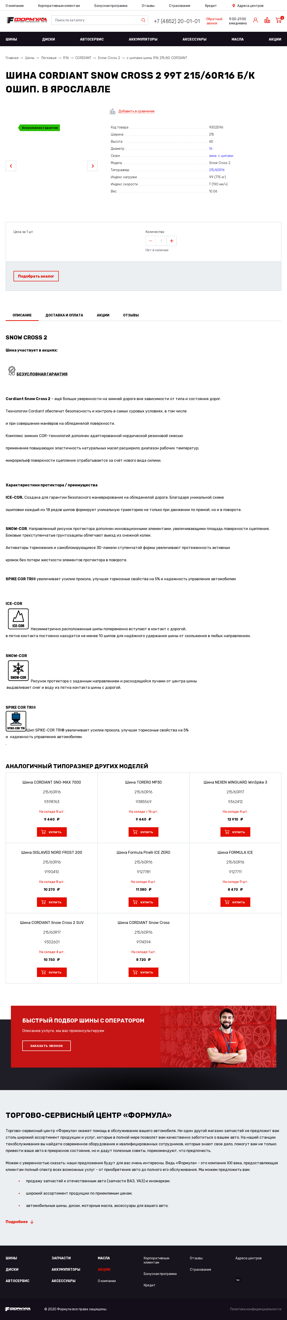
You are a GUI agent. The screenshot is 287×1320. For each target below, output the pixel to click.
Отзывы (148, 6)
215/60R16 (216, 170)
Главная (12, 58)
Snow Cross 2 (109, 58)
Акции (275, 39)
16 (210, 149)
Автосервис (92, 39)
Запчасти (61, 1258)
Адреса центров (250, 6)
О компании (15, 6)
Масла (238, 39)
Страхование (179, 6)
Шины (11, 39)
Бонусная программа (110, 6)
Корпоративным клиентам (59, 6)
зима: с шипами (221, 156)
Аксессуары (194, 39)
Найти (144, 20)
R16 (66, 58)
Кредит (211, 6)
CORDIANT (83, 58)
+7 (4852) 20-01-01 (177, 21)
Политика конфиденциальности (255, 1309)
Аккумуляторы (143, 39)
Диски (48, 39)
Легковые (49, 58)
